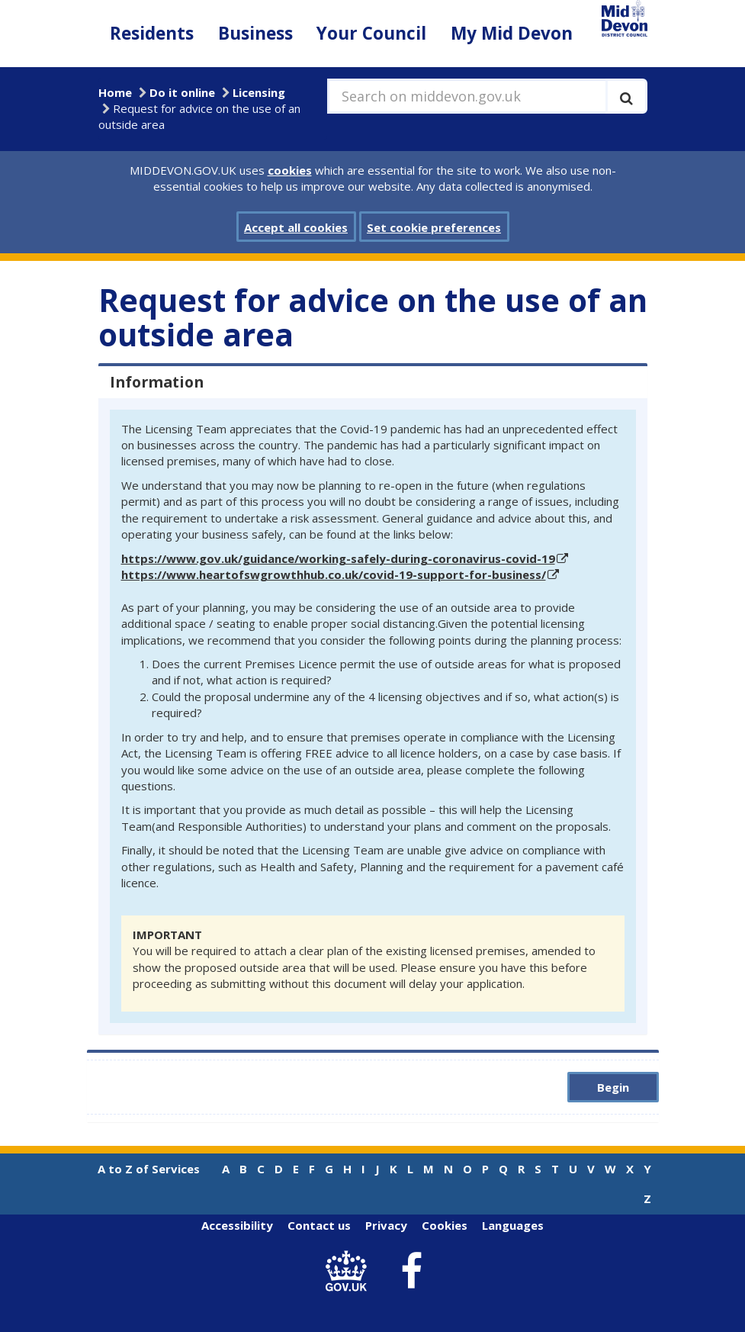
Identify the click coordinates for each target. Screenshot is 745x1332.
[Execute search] (626, 96)
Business (255, 33)
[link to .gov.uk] (350, 1271)
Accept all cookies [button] (296, 227)
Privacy (386, 1225)
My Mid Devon (512, 33)
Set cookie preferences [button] (434, 227)
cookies (290, 170)
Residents (152, 33)
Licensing (259, 92)
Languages (513, 1225)
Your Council (371, 33)
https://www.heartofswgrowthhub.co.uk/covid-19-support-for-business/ (333, 574)
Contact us (319, 1225)
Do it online (182, 92)
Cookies (444, 1225)
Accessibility (237, 1225)
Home (115, 92)
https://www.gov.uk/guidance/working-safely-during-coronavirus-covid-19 (338, 558)
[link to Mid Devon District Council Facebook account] (411, 1271)
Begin (613, 1087)
